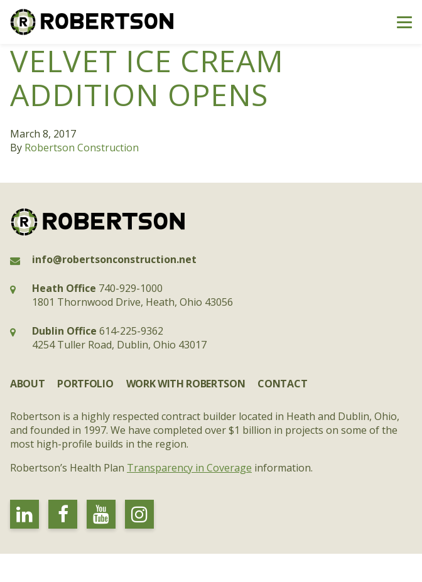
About (27, 384)
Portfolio (85, 384)
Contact (282, 384)
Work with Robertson (186, 384)
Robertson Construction (81, 147)
